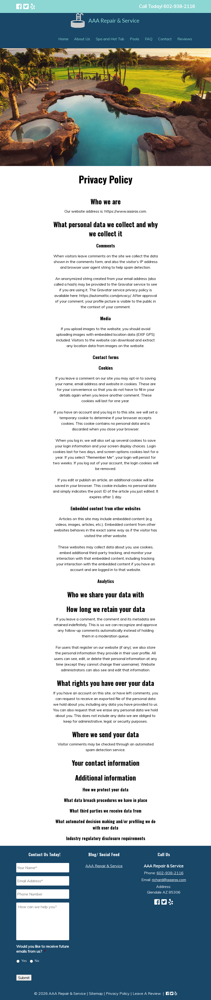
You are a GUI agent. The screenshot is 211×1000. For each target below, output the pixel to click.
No (37, 961)
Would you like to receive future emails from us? (42, 949)
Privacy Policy (118, 993)
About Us (82, 38)
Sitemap (96, 993)
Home (63, 38)
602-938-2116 (170, 872)
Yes (24, 961)
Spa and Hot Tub (110, 38)
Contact (165, 38)
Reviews (184, 38)
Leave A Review (147, 993)
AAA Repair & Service (104, 865)
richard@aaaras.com (169, 879)
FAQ (148, 38)
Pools (134, 38)
